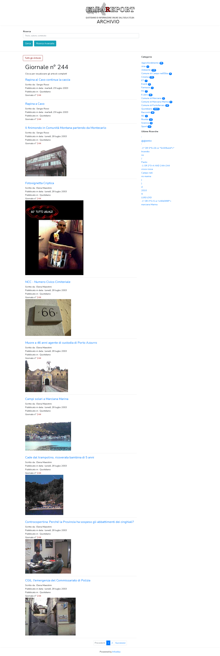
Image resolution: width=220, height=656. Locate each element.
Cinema (147, 76)
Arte (145, 66)
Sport (146, 126)
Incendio (145, 151)
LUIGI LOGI (146, 197)
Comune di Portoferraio (155, 105)
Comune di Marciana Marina (156, 101)
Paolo (144, 162)
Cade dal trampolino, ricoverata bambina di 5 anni (59, 457)
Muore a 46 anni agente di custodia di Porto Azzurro (61, 343)
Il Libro (146, 94)
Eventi (146, 83)
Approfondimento (152, 62)
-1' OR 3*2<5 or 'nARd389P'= (156, 200)
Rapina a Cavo (34, 104)
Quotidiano (150, 108)
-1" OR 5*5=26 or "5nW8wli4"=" (157, 147)
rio (142, 155)
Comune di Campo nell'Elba (156, 73)
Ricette (147, 119)
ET (144, 80)
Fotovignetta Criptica (39, 183)
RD (144, 115)
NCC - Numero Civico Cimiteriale (47, 282)
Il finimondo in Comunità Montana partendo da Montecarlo (65, 128)
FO (144, 91)
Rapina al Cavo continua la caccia (47, 80)
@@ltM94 (146, 140)
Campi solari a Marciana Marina (46, 399)
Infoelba (116, 651)
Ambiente (148, 69)
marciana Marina (149, 204)
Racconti (147, 112)
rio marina (146, 176)
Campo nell (147, 172)
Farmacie (147, 87)
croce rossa (147, 169)
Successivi (120, 642)
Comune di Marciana (153, 98)
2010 (144, 190)
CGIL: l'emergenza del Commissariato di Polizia (57, 580)
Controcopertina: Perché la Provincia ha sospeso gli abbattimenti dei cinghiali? (79, 522)
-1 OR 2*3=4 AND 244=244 (155, 165)
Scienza (147, 122)
